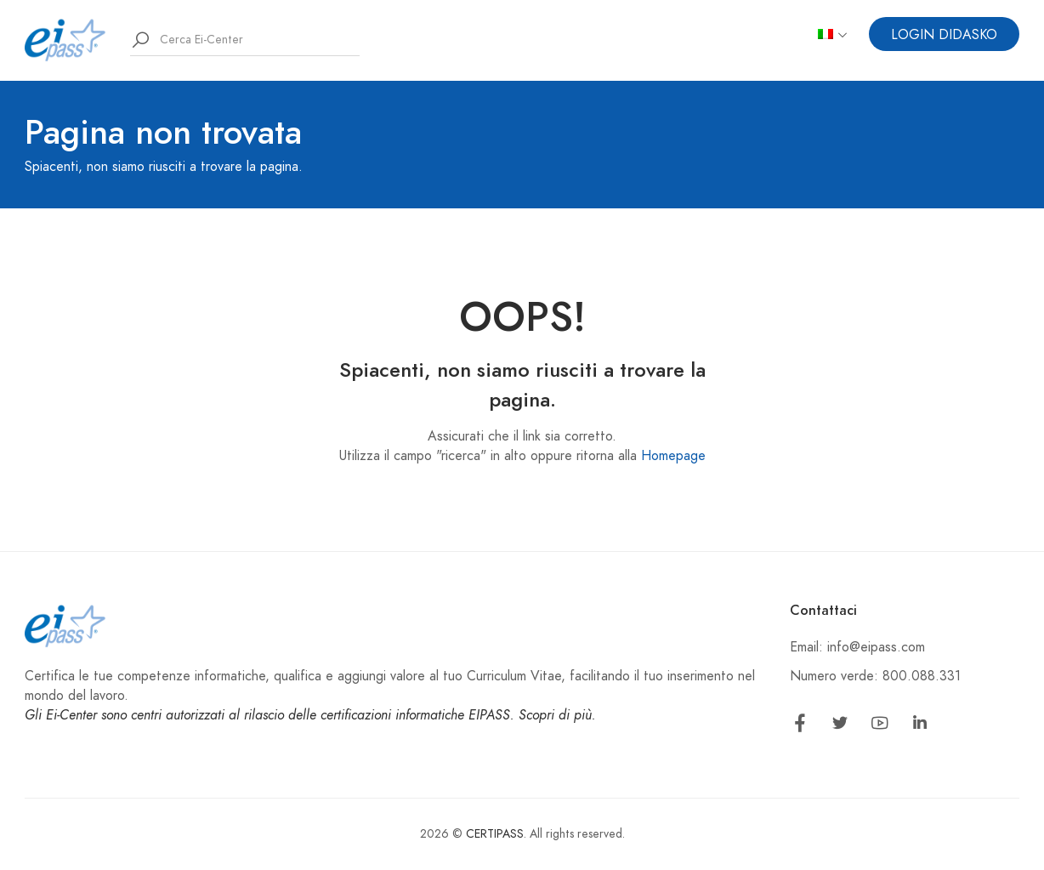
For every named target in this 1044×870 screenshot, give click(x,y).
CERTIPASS (495, 834)
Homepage (673, 455)
